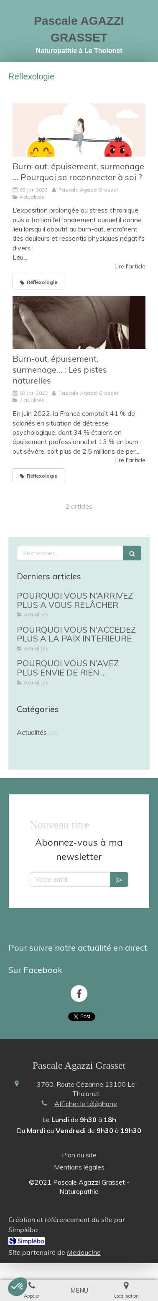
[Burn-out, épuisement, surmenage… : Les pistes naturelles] (79, 322)
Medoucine (84, 1244)
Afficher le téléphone (85, 1095)
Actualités (32, 732)
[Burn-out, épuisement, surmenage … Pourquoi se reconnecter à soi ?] (79, 130)
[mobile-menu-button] (79, 1290)
